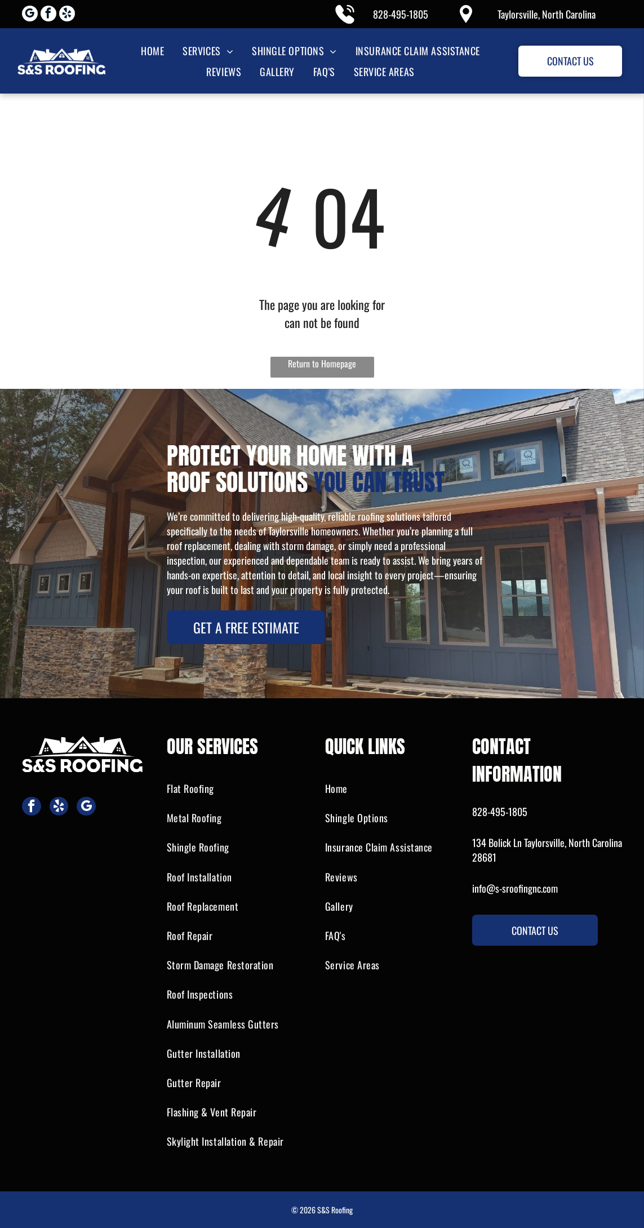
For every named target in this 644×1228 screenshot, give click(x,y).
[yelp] (67, 15)
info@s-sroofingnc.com (515, 888)
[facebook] (48, 15)
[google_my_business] (30, 15)
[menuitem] (151, 50)
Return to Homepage (322, 363)
